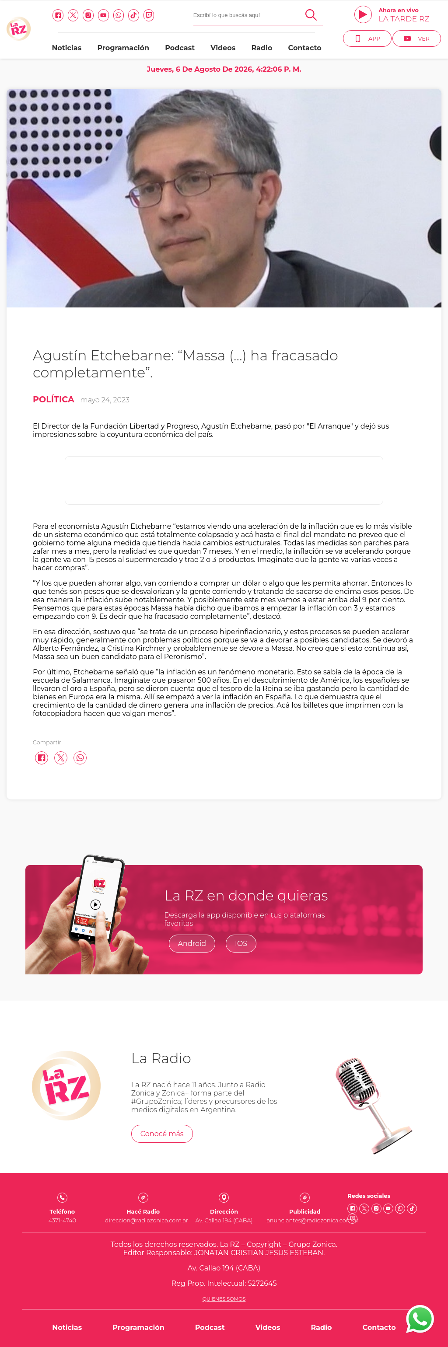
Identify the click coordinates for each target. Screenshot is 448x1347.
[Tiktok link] (133, 15)
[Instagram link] (88, 15)
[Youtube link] (103, 15)
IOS (241, 943)
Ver (417, 38)
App (367, 38)
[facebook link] (57, 15)
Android (192, 943)
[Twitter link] (73, 15)
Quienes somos (224, 1299)
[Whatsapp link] (118, 15)
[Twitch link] (149, 15)
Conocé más (162, 1134)
